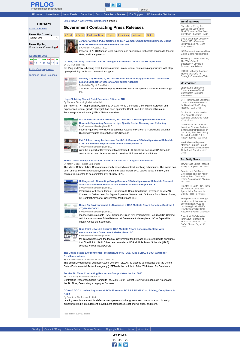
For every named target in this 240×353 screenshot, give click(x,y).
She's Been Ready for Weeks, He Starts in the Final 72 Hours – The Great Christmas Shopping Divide (194, 30)
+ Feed (79, 35)
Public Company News (41, 69)
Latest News (52, 14)
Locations (123, 35)
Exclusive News (95, 35)
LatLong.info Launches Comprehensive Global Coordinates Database (192, 90)
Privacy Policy (72, 329)
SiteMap (36, 329)
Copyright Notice (115, 329)
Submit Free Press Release (110, 14)
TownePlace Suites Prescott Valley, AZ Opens (195, 165)
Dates (150, 35)
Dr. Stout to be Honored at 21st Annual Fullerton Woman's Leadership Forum (195, 115)
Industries (138, 35)
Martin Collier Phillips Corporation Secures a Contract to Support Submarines (109, 160)
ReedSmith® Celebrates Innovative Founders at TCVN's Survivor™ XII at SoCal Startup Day (193, 220)
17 (44, 63)
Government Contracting (43, 47)
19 (35, 63)
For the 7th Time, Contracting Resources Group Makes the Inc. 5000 (103, 273)
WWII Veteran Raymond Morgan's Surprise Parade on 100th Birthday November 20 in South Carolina (195, 146)
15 (52, 63)
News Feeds (70, 14)
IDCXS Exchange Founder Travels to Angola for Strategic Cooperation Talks (194, 74)
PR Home (37, 14)
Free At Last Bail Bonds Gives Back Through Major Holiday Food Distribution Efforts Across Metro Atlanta (195, 175)
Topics (110, 35)
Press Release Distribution (46, 7)
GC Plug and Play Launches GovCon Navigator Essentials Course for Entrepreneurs (112, 61)
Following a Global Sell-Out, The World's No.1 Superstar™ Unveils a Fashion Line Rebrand (195, 62)
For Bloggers (136, 14)
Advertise (143, 329)
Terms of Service (93, 329)
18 (39, 63)
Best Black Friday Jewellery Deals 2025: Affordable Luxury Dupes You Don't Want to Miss (194, 42)
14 (57, 63)
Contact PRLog (52, 329)
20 (31, 63)
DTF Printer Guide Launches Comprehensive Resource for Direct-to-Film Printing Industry (195, 104)
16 (48, 63)
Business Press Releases (43, 75)
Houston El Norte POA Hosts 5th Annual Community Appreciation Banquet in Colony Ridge (195, 190)
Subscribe (86, 14)
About (131, 329)
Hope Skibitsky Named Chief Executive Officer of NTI (94, 99)
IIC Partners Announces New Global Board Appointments (195, 52)
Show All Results (38, 28)
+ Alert (68, 35)
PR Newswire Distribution (161, 14)
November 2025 (38, 55)
